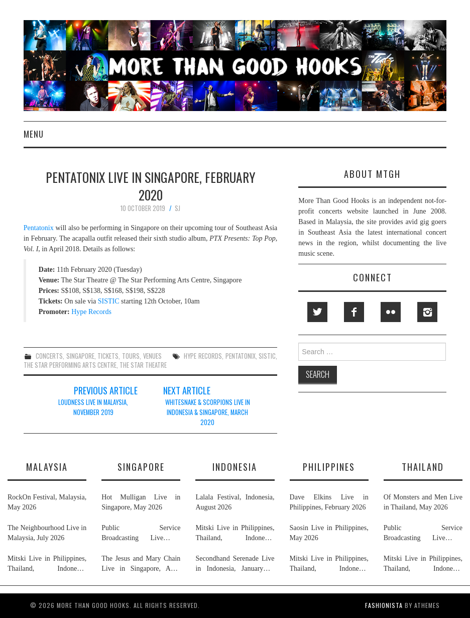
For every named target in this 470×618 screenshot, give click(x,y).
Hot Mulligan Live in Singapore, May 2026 (140, 502)
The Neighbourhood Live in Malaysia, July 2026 (47, 533)
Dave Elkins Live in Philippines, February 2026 (329, 502)
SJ (177, 208)
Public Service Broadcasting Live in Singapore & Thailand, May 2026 (140, 533)
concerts (49, 356)
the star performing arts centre (70, 365)
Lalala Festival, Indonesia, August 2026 (234, 502)
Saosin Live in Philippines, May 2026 (329, 533)
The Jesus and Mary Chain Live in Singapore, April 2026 (140, 564)
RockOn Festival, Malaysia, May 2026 (47, 502)
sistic (267, 356)
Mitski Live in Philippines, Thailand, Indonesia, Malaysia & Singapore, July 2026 (47, 564)
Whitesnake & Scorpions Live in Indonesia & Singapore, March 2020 (207, 412)
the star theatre (143, 365)
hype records (203, 356)
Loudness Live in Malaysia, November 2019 (93, 407)
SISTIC (109, 301)
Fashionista (384, 605)
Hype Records (91, 312)
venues (152, 356)
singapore (80, 356)
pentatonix (240, 356)
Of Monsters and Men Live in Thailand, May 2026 (423, 502)
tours (131, 356)
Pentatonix (39, 228)
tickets (108, 356)
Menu (34, 134)
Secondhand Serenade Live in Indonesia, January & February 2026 (234, 564)
